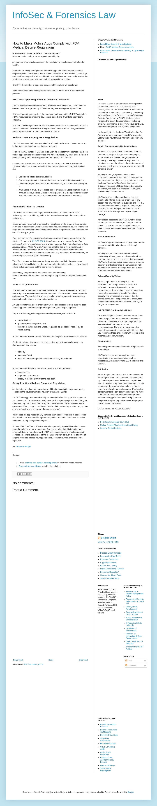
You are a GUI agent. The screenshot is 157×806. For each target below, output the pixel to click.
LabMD (101, 364)
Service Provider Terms (110, 578)
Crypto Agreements (108, 562)
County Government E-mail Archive (134, 613)
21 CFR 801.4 (38, 241)
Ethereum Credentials (109, 559)
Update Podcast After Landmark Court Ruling (119, 425)
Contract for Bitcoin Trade (110, 575)
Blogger (131, 792)
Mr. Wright (110, 151)
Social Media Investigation (105, 769)
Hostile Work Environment (131, 629)
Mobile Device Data (108, 744)
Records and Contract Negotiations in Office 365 (135, 601)
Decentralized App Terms (110, 556)
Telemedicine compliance (30, 466)
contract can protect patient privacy (41, 463)
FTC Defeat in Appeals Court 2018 (114, 422)
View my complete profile (108, 542)
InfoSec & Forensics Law (64, 15)
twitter (117, 154)
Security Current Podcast (110, 428)
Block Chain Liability (108, 566)
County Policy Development (131, 608)
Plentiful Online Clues (109, 735)
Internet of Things (107, 765)
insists (136, 330)
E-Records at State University (134, 624)
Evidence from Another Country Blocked (107, 760)
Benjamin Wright (23, 446)
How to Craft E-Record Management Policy (134, 593)
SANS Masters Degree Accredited (120, 47)
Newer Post (18, 660)
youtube (125, 154)
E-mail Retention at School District (134, 619)
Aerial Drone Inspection (105, 753)
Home (50, 660)
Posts (128, 661)
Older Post (83, 660)
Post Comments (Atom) (33, 664)
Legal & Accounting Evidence (112, 569)
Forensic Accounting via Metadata (108, 731)
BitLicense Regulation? (109, 572)
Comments (131, 666)
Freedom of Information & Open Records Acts (134, 636)
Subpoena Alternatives (105, 739)
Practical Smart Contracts (110, 553)
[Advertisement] (50, 608)
